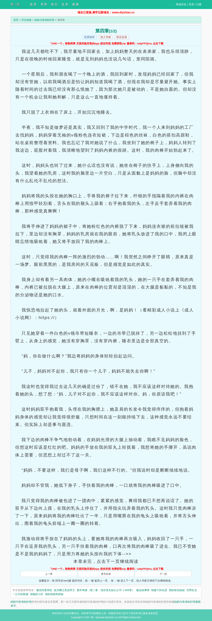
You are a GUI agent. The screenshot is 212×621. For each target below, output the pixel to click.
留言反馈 (121, 37)
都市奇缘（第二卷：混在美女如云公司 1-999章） (106, 590)
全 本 (65, 4)
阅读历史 (181, 4)
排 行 (54, 4)
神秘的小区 (36, 594)
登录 (191, 4)
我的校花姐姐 (177, 590)
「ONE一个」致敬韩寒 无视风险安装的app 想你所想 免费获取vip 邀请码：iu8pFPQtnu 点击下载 (106, 43)
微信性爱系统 (44, 590)
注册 (198, 4)
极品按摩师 (142, 590)
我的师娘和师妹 (54, 594)
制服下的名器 (159, 590)
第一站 (15, 4)
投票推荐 (89, 37)
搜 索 (75, 4)
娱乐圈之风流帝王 (64, 590)
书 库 (43, 4)
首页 (15, 19)
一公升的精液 (20, 594)
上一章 (48, 574)
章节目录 (106, 574)
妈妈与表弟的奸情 (44, 19)
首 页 (33, 4)
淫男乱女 (191, 590)
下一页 (163, 574)
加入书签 (105, 37)
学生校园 (26, 19)
